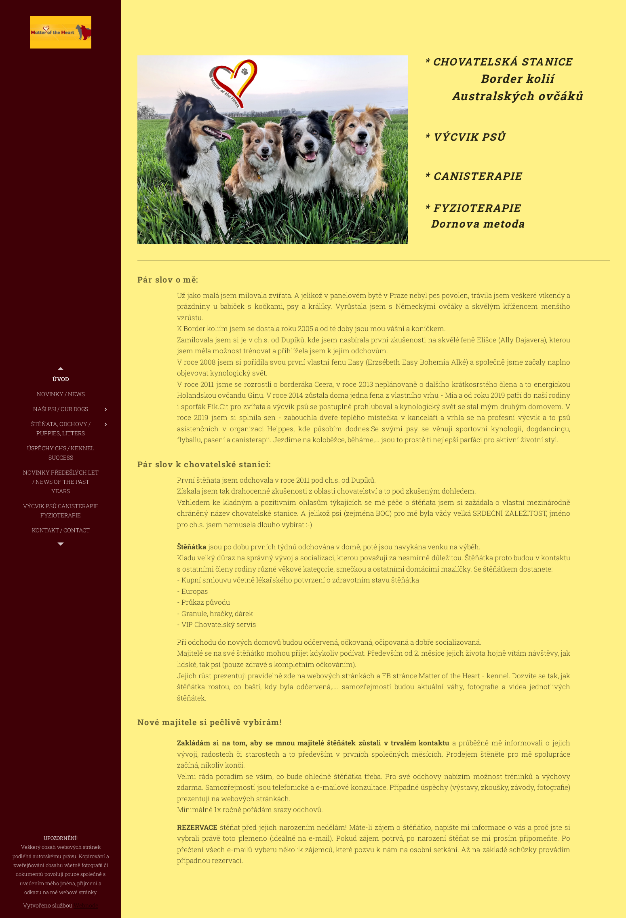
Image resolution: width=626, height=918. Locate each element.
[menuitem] (60, 379)
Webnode (86, 905)
